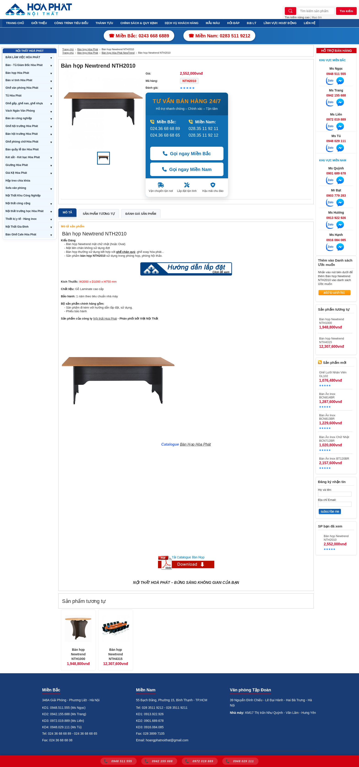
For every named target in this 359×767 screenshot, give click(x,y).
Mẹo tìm (317, 17)
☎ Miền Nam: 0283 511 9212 (219, 35)
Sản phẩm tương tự (99, 213)
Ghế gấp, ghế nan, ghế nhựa (24, 103)
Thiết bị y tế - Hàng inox (21, 219)
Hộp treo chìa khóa (17, 180)
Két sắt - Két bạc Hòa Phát (22, 157)
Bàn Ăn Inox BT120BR (334, 458)
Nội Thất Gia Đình (17, 226)
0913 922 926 (336, 218)
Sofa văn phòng (15, 188)
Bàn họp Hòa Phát (17, 72)
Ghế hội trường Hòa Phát (21, 126)
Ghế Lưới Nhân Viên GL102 (332, 374)
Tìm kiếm (346, 11)
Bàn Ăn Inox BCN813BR (327, 417)
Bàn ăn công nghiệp (18, 118)
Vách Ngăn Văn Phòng (20, 110)
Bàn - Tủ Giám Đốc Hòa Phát (24, 65)
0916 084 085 (336, 240)
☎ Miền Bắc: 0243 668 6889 (139, 35)
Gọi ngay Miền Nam (187, 169)
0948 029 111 (336, 141)
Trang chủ (68, 49)
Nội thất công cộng (17, 203)
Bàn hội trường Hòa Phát (21, 133)
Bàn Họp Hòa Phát (195, 444)
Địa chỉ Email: (327, 500)
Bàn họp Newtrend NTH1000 (78, 654)
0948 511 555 (336, 74)
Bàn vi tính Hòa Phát (18, 80)
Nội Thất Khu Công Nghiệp (23, 195)
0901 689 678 (336, 173)
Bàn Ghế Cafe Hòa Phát (20, 234)
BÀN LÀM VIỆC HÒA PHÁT (22, 57)
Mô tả (67, 212)
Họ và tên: (325, 489)
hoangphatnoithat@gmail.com (167, 740)
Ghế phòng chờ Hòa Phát (21, 141)
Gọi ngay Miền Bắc (187, 153)
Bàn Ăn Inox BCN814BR (327, 395)
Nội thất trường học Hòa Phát (24, 211)
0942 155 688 (336, 95)
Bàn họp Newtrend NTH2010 (336, 537)
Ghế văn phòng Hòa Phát (21, 87)
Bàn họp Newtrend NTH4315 (115, 654)
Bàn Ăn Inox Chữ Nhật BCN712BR (334, 438)
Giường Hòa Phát (16, 165)
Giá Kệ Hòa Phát (16, 172)
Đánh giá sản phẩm (140, 213)
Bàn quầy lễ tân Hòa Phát (22, 149)
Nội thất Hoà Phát (105, 318)
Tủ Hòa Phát (13, 95)
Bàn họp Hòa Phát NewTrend (118, 52)
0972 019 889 (336, 119)
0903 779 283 (336, 195)
